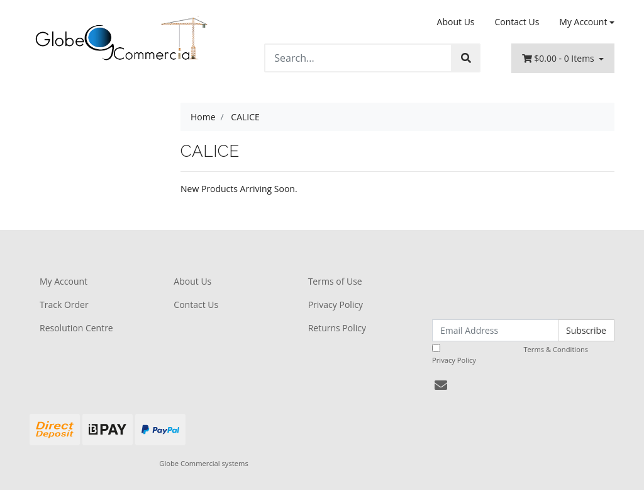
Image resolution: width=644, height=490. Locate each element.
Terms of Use (335, 281)
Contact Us (517, 22)
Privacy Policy (335, 305)
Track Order (64, 305)
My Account (63, 281)
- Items (559, 58)
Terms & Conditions (555, 349)
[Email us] (441, 385)
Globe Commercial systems (203, 463)
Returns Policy (337, 328)
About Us (456, 22)
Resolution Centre (76, 328)
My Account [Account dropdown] (583, 22)
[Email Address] (495, 330)
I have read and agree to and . (517, 354)
